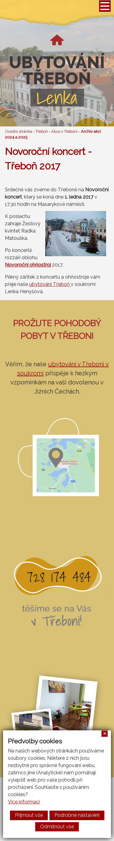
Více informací (24, 802)
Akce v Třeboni (64, 131)
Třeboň (42, 131)
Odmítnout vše (57, 826)
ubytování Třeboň (50, 284)
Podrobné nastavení (76, 815)
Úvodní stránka (18, 131)
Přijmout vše (29, 815)
